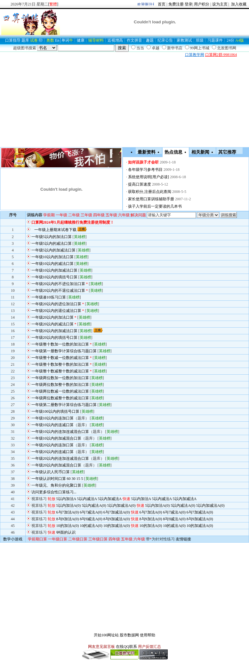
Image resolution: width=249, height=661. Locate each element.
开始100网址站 (106, 635)
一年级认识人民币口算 (50, 472)
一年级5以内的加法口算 (51, 237)
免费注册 (176, 4)
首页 (161, 4)
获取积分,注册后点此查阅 (149, 191)
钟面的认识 (66, 532)
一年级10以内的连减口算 (52, 425)
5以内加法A (66, 499)
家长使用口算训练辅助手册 (151, 199)
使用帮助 (147, 635)
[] (53, 4)
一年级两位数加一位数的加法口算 (60, 378)
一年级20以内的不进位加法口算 (58, 284)
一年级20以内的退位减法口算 (56, 310)
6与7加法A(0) (67, 512)
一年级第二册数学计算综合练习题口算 (64, 404)
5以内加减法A (110, 499)
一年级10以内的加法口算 (52, 257)
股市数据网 (129, 635)
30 (74, 478)
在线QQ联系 (126, 646)
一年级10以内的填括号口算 (54, 277)
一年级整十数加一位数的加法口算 (60, 344)
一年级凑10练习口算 (48, 297)
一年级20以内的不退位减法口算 (58, 290)
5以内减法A (87, 499)
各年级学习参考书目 (145, 169)
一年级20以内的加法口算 (52, 317)
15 (78, 478)
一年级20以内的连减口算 (52, 452)
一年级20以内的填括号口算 (54, 337)
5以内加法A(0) (68, 505)
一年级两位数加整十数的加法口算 (60, 384)
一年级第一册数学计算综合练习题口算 (64, 351)
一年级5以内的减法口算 (51, 243)
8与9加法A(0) (67, 519)
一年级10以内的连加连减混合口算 (60, 431)
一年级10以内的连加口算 (52, 418)
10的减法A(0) (91, 525)
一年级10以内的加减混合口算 (56, 438)
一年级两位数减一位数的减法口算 (60, 391)
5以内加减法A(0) (121, 505)
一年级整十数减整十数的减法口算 (60, 371)
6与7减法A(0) (91, 512)
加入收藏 (238, 4)
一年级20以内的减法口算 (52, 324)
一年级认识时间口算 (48, 478)
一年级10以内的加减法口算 (54, 270)
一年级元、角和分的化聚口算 (56, 485)
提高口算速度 (139, 184)
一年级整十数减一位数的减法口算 (60, 357)
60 (69, 478)
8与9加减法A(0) (116, 519)
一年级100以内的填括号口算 (55, 411)
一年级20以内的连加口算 (52, 445)
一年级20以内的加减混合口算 (56, 465)
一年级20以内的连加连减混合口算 (60, 458)
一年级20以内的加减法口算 (54, 331)
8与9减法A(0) (91, 519)
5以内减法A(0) (94, 505)
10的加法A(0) (67, 525)
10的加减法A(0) (116, 525)
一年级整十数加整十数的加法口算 (60, 364)
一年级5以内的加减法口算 (53, 250)
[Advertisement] (75, 54)
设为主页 (220, 4)
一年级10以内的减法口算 (52, 263)
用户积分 (201, 4)
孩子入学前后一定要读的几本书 (155, 206)
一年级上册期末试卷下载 (55, 229)
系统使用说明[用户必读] (148, 177)
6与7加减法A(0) (116, 512)
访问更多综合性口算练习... (53, 492)
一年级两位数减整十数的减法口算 (60, 398)
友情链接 (183, 539)
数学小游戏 (12, 539)
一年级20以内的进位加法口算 (56, 304)
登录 (188, 4)
